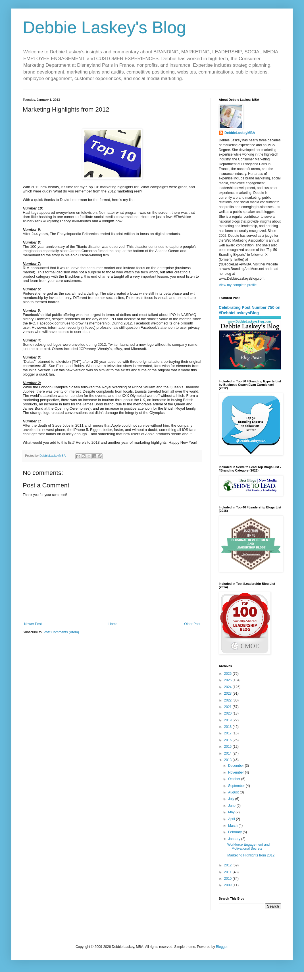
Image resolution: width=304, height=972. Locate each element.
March (233, 826)
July (231, 799)
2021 (228, 707)
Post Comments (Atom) (61, 632)
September (237, 786)
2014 (228, 753)
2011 (228, 872)
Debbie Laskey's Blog (104, 27)
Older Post (192, 624)
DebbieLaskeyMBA (239, 133)
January (234, 839)
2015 (228, 747)
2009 (228, 885)
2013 (228, 760)
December (236, 766)
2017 (228, 733)
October (234, 779)
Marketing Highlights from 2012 (250, 855)
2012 (228, 865)
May (232, 812)
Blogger (222, 947)
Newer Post (33, 624)
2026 (228, 674)
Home (113, 624)
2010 (228, 879)
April (232, 819)
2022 (228, 700)
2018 (228, 727)
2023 (228, 694)
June (232, 806)
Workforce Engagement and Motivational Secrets (248, 846)
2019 (228, 720)
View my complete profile (238, 285)
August (234, 792)
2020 (228, 713)
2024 (228, 687)
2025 (228, 680)
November (236, 772)
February (235, 832)
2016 (228, 740)
